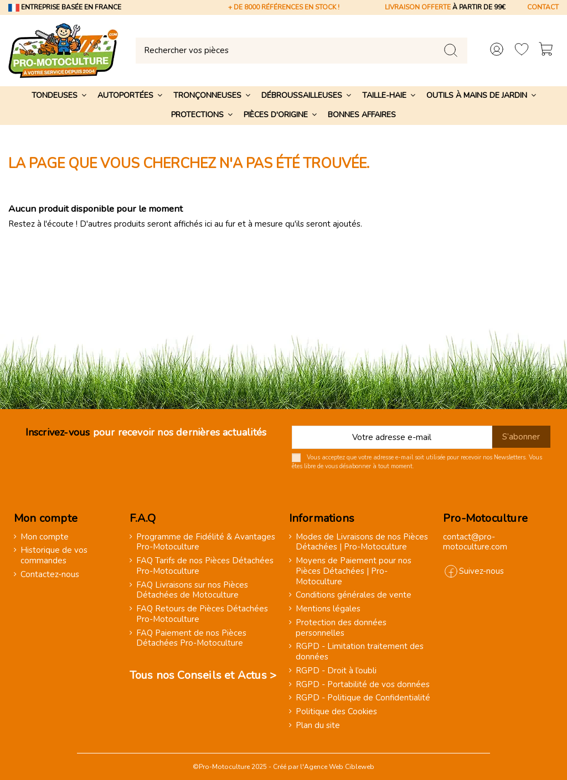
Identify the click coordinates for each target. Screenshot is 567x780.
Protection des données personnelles (341, 627)
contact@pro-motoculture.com (475, 542)
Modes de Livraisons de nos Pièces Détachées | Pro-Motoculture (362, 542)
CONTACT (543, 7)
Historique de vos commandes (53, 555)
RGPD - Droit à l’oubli (336, 671)
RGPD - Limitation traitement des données (360, 651)
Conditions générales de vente (353, 595)
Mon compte (44, 537)
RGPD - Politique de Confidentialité (363, 698)
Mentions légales (328, 609)
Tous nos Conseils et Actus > (203, 675)
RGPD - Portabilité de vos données (363, 684)
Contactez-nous (49, 574)
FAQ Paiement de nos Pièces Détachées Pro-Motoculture (191, 638)
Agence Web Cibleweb (339, 766)
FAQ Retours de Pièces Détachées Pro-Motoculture (202, 614)
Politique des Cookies (336, 711)
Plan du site (318, 725)
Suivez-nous (481, 571)
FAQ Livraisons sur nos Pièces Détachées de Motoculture (192, 590)
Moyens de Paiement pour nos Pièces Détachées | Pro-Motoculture (353, 571)
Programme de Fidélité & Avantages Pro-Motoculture (205, 542)
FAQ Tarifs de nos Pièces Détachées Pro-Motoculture (205, 566)
